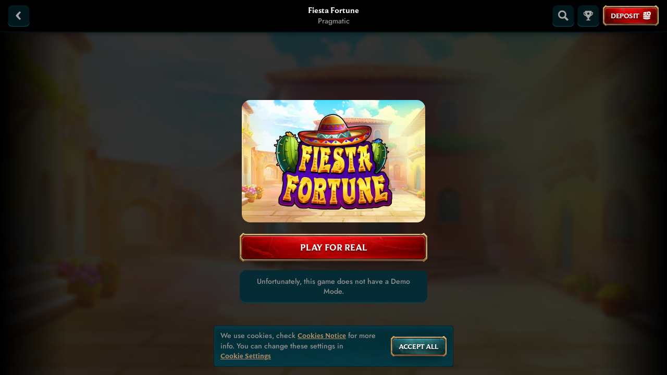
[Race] (588, 15)
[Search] (563, 15)
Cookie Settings (245, 356)
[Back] (18, 15)
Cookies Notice (322, 335)
